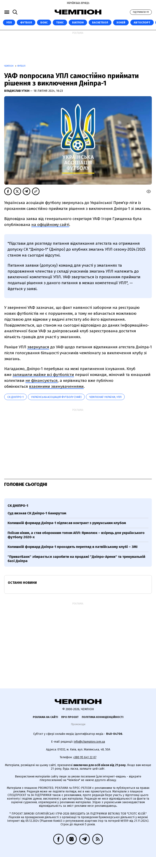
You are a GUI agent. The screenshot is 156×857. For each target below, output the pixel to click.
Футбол (26, 22)
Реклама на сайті (45, 717)
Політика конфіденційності (102, 717)
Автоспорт (142, 22)
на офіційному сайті (50, 224)
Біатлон (78, 22)
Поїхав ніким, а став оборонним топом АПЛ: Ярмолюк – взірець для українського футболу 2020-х (76, 535)
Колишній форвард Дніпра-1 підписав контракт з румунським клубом (67, 523)
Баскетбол (100, 22)
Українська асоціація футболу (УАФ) (56, 397)
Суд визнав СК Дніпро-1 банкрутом (37, 513)
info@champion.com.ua (89, 741)
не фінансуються (41, 380)
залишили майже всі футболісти (43, 374)
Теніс (60, 22)
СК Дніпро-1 (15, 397)
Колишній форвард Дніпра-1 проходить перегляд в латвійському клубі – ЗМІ (72, 547)
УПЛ (9, 22)
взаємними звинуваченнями (56, 386)
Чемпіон (9, 66)
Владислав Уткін (17, 91)
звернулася (38, 347)
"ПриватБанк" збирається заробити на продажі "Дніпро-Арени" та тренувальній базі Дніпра (76, 558)
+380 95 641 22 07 (85, 757)
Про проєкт (70, 717)
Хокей (120, 22)
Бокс (44, 22)
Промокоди (78, 724)
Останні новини (22, 583)
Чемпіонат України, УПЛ (105, 397)
